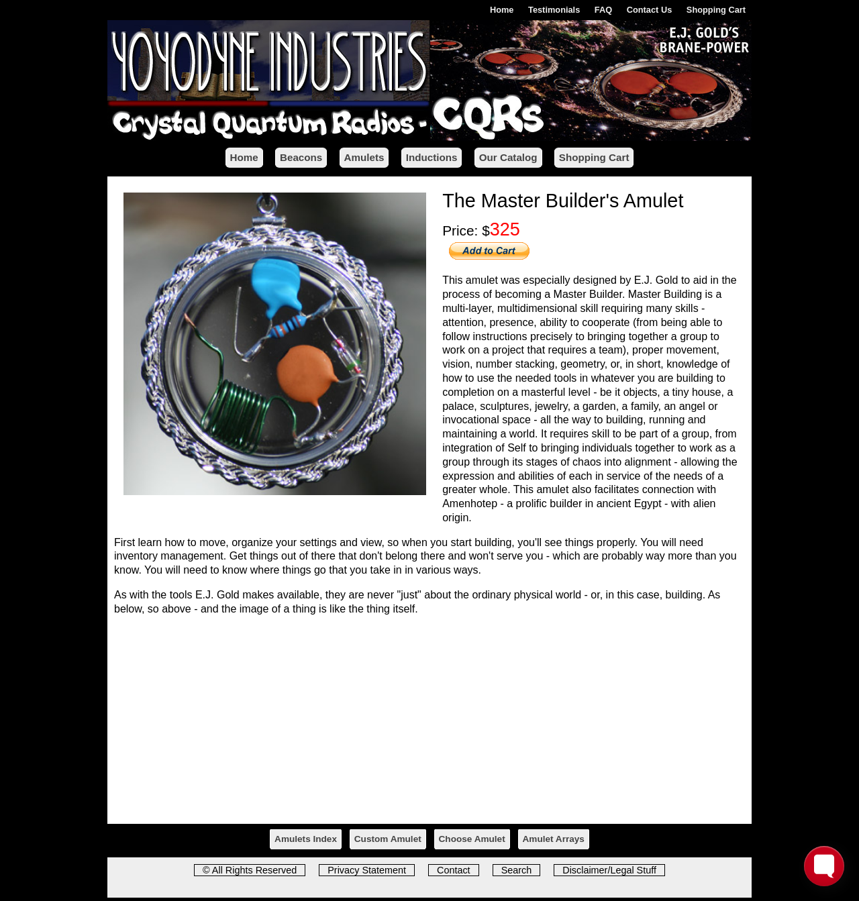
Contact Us (649, 10)
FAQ (603, 10)
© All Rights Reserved (250, 870)
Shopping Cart (716, 10)
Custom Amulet (387, 839)
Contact (453, 870)
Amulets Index (305, 839)
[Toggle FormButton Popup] (824, 866)
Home (502, 10)
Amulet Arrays (554, 839)
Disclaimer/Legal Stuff (609, 870)
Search (516, 870)
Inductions (432, 157)
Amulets (364, 157)
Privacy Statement (366, 870)
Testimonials (554, 10)
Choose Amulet (472, 839)
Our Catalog (508, 157)
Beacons (301, 157)
